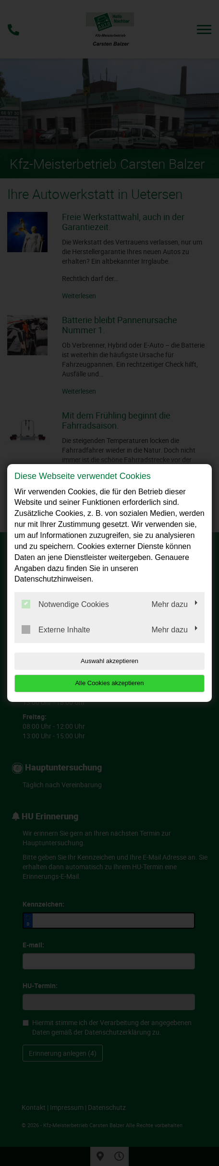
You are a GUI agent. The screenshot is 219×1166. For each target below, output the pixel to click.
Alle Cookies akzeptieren (109, 683)
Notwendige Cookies (65, 604)
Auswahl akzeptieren (109, 661)
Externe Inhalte (56, 629)
